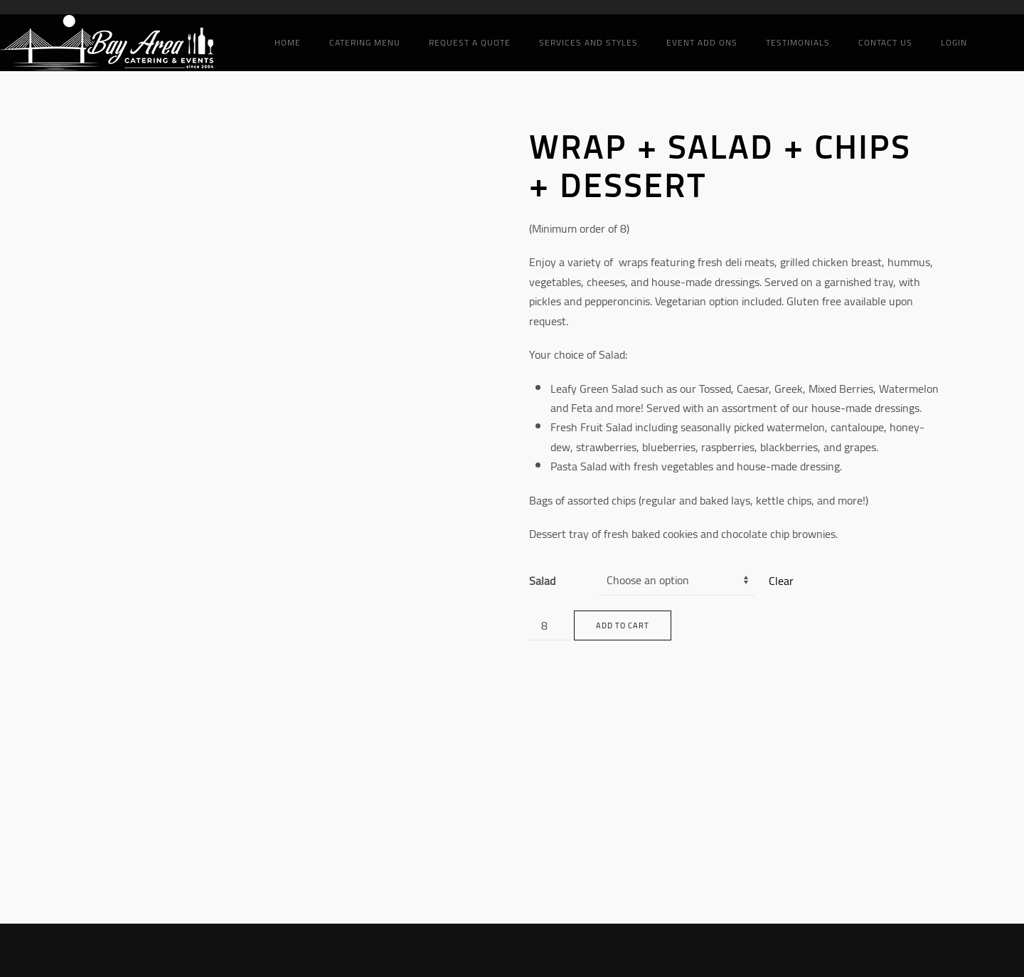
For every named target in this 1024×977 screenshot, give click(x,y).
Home (287, 42)
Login (954, 42)
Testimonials (798, 42)
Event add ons (701, 42)
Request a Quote (470, 42)
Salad (542, 580)
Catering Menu (364, 42)
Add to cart (622, 625)
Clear (781, 580)
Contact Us (885, 42)
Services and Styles (588, 42)
